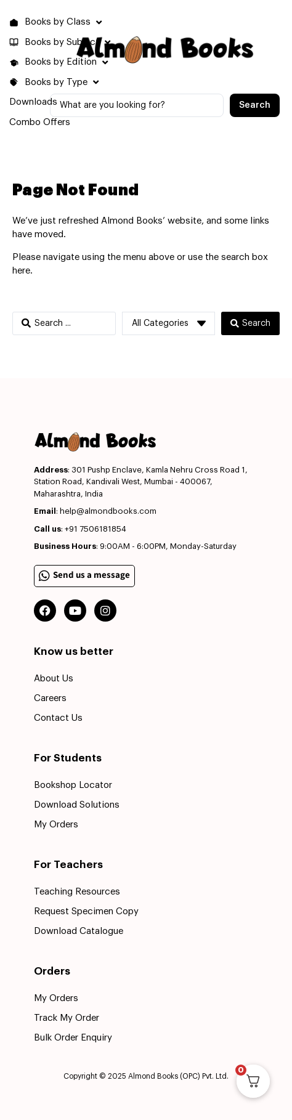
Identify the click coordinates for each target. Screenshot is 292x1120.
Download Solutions (77, 805)
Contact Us (58, 718)
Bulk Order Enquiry (73, 1037)
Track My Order (66, 1018)
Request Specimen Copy (86, 911)
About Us (53, 678)
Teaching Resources (77, 891)
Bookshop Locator (73, 785)
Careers (50, 698)
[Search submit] (255, 105)
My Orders (56, 824)
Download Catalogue (78, 931)
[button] (57, 22)
